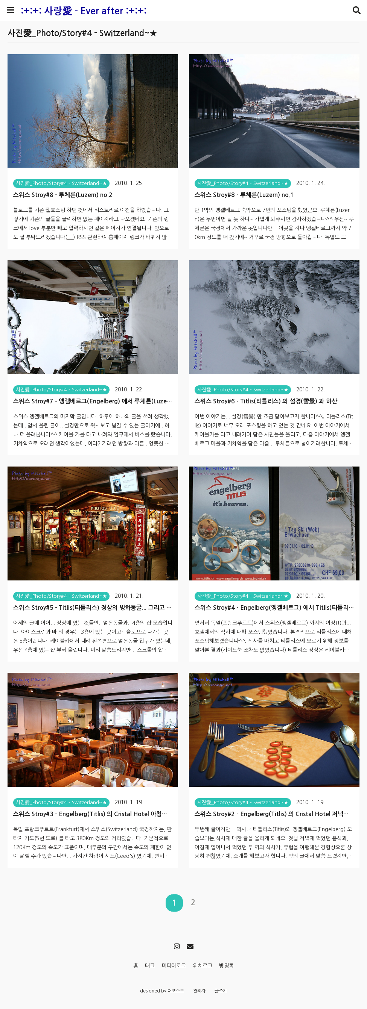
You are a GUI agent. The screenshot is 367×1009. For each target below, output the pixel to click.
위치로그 (202, 965)
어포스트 (176, 991)
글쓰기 (221, 991)
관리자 (199, 991)
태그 (150, 965)
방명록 (226, 965)
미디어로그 (173, 965)
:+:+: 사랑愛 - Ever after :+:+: (84, 11)
